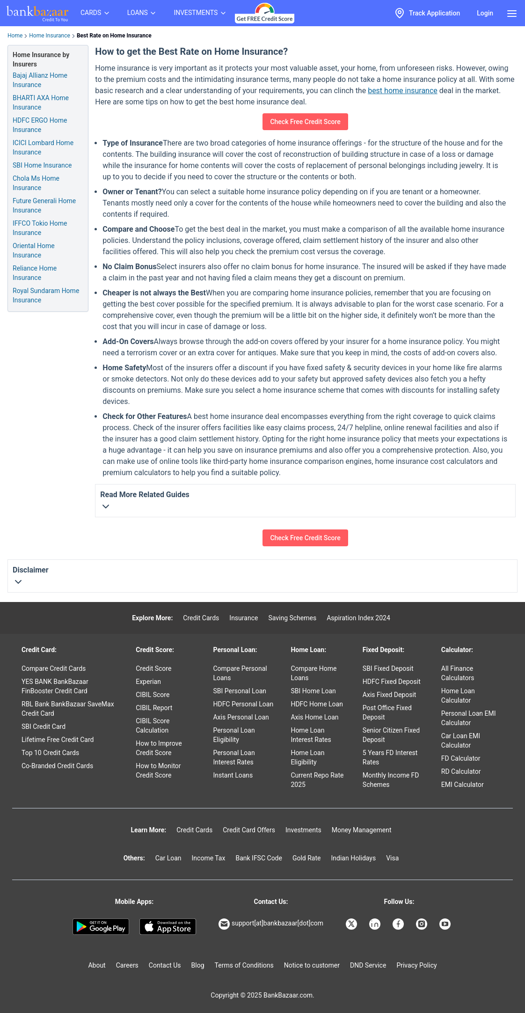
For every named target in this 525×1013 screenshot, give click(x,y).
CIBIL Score (152, 694)
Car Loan (168, 858)
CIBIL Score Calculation (152, 725)
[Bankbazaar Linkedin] (375, 924)
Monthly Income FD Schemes (391, 779)
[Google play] (101, 926)
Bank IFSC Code (258, 858)
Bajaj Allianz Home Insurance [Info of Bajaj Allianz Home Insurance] (40, 80)
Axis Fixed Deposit (389, 694)
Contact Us (165, 965)
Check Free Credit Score (305, 121)
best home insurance (403, 90)
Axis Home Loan (314, 717)
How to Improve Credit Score (159, 748)
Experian (148, 681)
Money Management (362, 830)
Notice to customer (312, 965)
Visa (392, 858)
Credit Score (153, 668)
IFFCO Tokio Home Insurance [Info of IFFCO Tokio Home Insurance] (40, 228)
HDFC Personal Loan (243, 704)
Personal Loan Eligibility (234, 735)
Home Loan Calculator (458, 695)
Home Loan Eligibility (307, 757)
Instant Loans (233, 775)
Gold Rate (306, 858)
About (96, 965)
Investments (303, 830)
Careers (127, 965)
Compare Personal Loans (240, 673)
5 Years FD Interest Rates (390, 757)
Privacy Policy (416, 965)
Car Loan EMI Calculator (460, 740)
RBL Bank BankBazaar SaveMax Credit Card (68, 708)
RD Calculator (461, 771)
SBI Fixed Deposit (388, 668)
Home (14, 35)
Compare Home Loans (313, 673)
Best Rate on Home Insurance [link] (114, 35)
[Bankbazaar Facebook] (399, 924)
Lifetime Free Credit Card (58, 739)
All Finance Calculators (457, 673)
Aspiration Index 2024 (358, 618)
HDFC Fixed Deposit (392, 681)
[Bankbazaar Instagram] (422, 924)
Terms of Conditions (244, 965)
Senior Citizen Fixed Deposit (391, 735)
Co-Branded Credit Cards (57, 766)
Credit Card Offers (249, 830)
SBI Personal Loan (239, 691)
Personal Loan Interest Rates (234, 757)
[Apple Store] (167, 926)
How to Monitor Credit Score (158, 770)
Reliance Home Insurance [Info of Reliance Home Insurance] (35, 272)
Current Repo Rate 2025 (317, 779)
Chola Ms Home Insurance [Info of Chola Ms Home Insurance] (36, 183)
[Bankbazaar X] (352, 924)
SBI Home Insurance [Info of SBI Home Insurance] (42, 165)
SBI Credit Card (44, 726)
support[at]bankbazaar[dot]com (271, 924)
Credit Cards (201, 618)
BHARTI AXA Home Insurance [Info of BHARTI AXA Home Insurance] (41, 102)
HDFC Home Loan (317, 704)
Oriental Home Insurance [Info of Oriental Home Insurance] (34, 250)
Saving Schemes (292, 618)
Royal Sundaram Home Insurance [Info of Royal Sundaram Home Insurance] (46, 295)
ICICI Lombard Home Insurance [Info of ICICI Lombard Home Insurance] (43, 147)
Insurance (243, 618)
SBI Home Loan (313, 691)
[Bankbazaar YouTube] (445, 924)
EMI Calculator (462, 784)
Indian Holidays (353, 858)
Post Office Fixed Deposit (387, 712)
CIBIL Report (154, 708)
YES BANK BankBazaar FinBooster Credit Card (55, 686)
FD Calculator (461, 758)
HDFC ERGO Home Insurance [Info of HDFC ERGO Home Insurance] (40, 125)
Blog (197, 965)
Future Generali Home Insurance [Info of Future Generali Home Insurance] (44, 205)
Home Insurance (49, 35)
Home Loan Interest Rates (311, 735)
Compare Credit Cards (54, 668)
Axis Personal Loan (241, 717)
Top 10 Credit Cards (50, 752)
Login (485, 13)
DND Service (368, 965)
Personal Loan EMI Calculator (468, 718)
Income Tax (209, 858)
